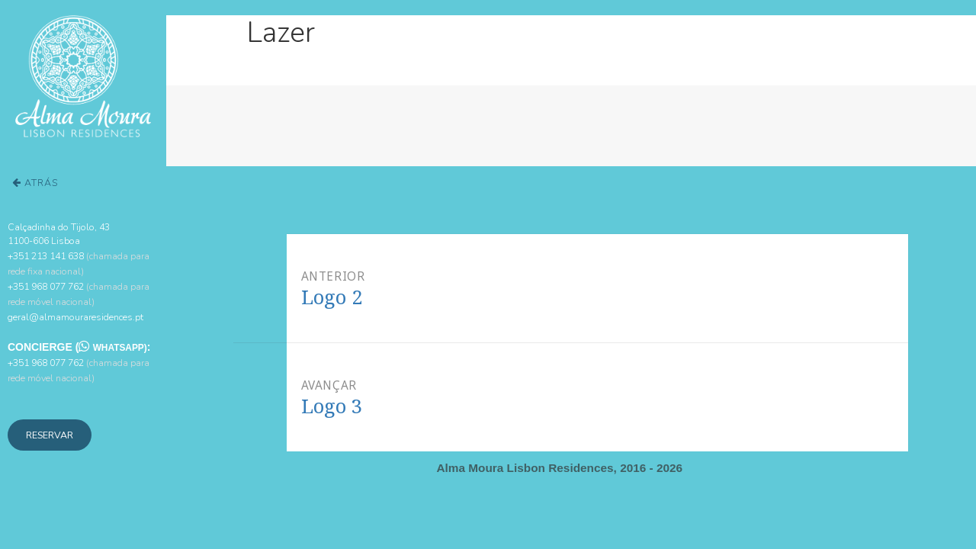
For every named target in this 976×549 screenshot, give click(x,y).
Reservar (49, 435)
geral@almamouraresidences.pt (75, 316)
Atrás (35, 182)
